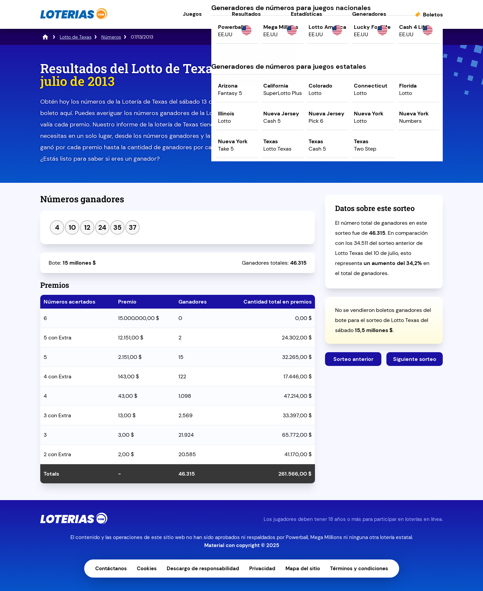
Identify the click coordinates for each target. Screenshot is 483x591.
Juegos (192, 13)
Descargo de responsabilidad (203, 568)
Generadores (369, 13)
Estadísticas (306, 13)
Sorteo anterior (353, 359)
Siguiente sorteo (414, 359)
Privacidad (262, 568)
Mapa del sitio (302, 568)
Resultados (246, 13)
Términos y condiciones (359, 568)
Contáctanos (111, 568)
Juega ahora (384, 119)
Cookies (147, 568)
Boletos (433, 14)
